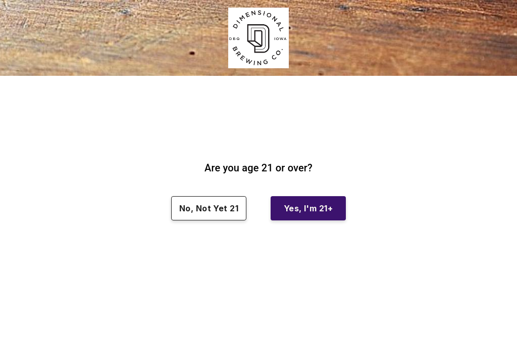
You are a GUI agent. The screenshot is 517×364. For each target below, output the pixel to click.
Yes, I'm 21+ (308, 208)
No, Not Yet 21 (209, 208)
